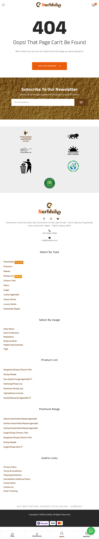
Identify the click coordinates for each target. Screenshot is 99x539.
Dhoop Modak (10, 374)
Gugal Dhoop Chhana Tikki (16, 433)
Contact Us (9, 487)
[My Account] (37, 534)
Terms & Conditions (13, 471)
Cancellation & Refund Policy (17, 479)
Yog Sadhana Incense (13, 393)
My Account (37, 536)
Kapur (6, 285)
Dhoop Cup (9, 276)
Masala (7, 271)
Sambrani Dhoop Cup (13, 389)
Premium (8, 267)
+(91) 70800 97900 (49, 233)
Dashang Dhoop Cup (13, 384)
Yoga (6, 349)
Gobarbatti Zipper (12, 309)
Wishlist (86, 536)
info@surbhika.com (49, 240)
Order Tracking (11, 491)
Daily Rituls (9, 329)
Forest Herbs (10, 483)
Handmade (9, 262)
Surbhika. (48, 514)
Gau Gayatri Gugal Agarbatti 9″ (18, 379)
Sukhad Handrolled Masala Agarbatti (21, 428)
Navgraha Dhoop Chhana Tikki (18, 370)
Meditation (9, 337)
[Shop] (12, 534)
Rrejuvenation (10, 341)
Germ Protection (11, 333)
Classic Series (10, 299)
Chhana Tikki (10, 281)
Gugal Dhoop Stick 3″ (13, 447)
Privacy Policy (10, 467)
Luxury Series (10, 304)
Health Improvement (13, 345)
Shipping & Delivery (13, 475)
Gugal (6, 290)
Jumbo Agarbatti (11, 295)
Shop (12, 536)
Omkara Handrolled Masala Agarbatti (21, 423)
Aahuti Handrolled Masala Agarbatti (20, 419)
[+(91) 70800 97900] (50, 231)
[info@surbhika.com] (50, 238)
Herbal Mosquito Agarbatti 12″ (17, 398)
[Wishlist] (86, 534)
